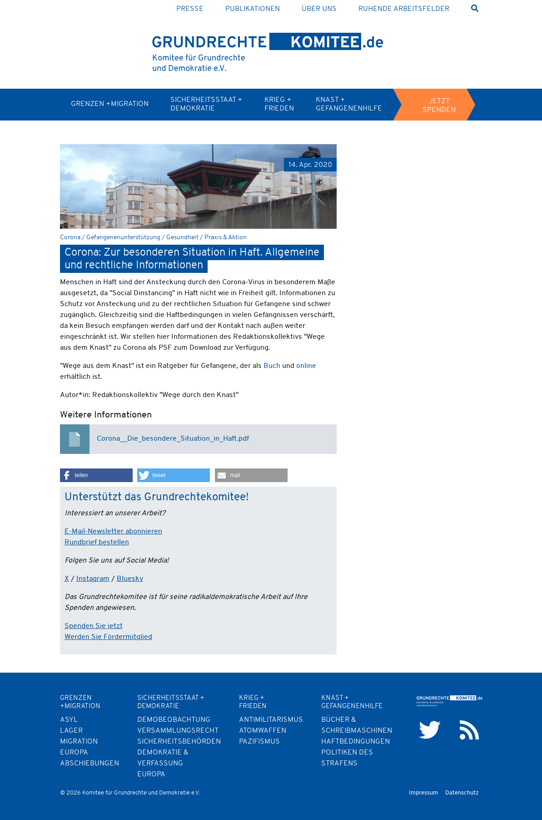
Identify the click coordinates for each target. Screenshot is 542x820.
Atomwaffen (262, 730)
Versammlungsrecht (178, 730)
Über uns (319, 9)
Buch (272, 366)
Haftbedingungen (355, 741)
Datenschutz (462, 793)
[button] (96, 475)
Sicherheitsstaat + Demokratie (206, 104)
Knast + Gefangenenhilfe (349, 104)
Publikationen (252, 9)
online (306, 366)
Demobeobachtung (173, 720)
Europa (151, 774)
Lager (71, 730)
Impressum (423, 793)
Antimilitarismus (271, 720)
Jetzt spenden (439, 106)
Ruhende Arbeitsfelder (403, 9)
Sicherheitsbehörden (179, 741)
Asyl (69, 720)
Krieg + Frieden (279, 104)
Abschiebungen (89, 763)
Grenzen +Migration (110, 104)
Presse (190, 9)
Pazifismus (259, 741)
